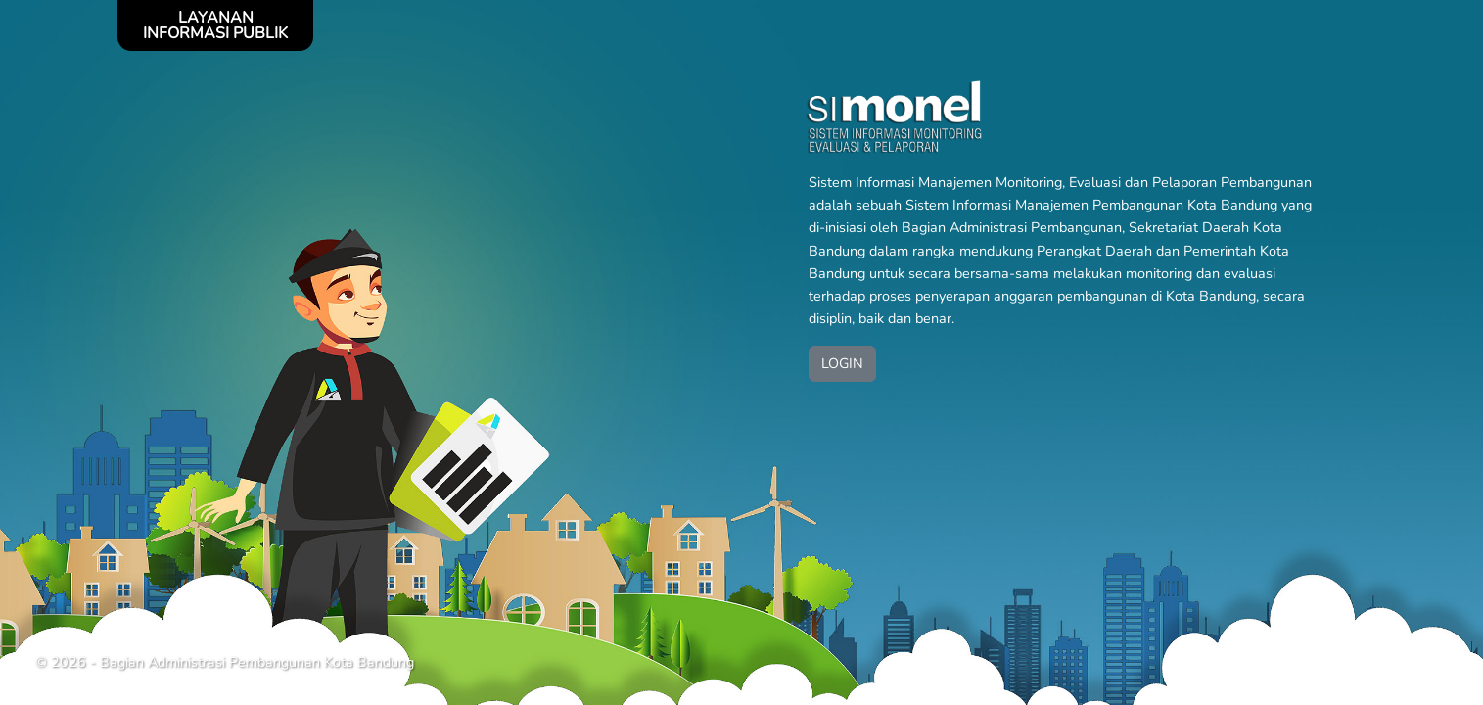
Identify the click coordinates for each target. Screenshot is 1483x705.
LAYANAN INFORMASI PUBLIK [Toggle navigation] (215, 25)
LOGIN (842, 363)
